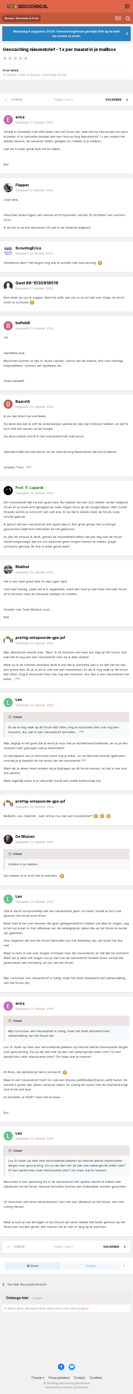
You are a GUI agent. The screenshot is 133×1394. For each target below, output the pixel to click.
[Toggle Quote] (10, 717)
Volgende (113, 99)
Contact (79, 1378)
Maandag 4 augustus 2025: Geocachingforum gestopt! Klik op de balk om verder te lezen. (66, 33)
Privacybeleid (59, 1378)
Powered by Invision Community (66, 1387)
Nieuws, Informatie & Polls (48, 75)
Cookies (96, 1378)
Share (33, 1265)
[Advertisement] (66, 1339)
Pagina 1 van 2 (64, 99)
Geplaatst (34, 122)
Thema (37, 1378)
